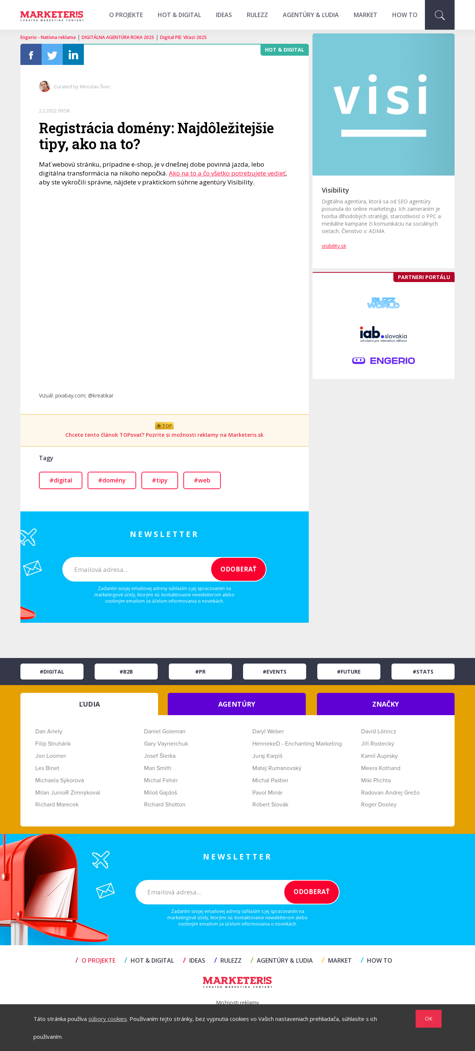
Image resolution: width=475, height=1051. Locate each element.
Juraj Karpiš (267, 756)
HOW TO (404, 15)
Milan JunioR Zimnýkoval (67, 792)
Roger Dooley (379, 804)
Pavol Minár (267, 792)
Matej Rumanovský (276, 768)
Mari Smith (157, 768)
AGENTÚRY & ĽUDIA (311, 15)
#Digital (52, 671)
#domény (112, 480)
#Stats (423, 671)
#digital (60, 480)
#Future (349, 671)
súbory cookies (107, 1018)
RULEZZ (257, 15)
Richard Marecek (57, 804)
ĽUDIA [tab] (89, 704)
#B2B (126, 671)
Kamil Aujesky (379, 756)
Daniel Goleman (165, 731)
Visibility (335, 190)
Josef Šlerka (160, 756)
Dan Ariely (48, 731)
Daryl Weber (268, 731)
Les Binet (47, 768)
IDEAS (224, 15)
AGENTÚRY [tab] (236, 704)
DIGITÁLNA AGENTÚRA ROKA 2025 (118, 37)
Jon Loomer (50, 756)
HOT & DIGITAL (179, 15)
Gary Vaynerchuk (166, 743)
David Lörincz (378, 731)
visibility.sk (334, 245)
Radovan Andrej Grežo (390, 792)
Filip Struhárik (53, 743)
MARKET (365, 15)
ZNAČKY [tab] (385, 704)
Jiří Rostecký (377, 743)
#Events (274, 671)
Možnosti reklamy (237, 1002)
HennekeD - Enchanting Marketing (297, 743)
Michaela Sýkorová (59, 780)
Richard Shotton (165, 804)
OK (428, 1018)
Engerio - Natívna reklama (48, 37)
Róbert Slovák (270, 804)
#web (202, 480)
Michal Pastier (270, 780)
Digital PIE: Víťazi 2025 (183, 37)
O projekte (126, 15)
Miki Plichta (376, 780)
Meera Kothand (380, 768)
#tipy (160, 480)
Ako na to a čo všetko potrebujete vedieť (227, 173)
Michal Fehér (161, 780)
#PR (200, 671)
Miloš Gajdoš (160, 792)
